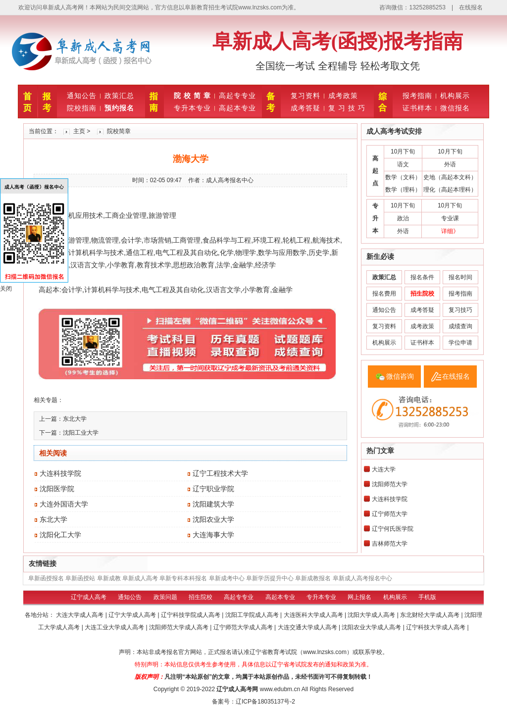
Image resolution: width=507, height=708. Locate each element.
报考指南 (417, 96)
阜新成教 (109, 578)
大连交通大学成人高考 (308, 627)
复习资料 (305, 96)
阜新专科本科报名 (183, 578)
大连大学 (384, 469)
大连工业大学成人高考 (115, 627)
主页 (79, 131)
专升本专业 (192, 108)
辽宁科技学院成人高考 (191, 614)
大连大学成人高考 (80, 614)
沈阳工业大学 (81, 432)
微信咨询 (400, 376)
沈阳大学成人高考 (372, 614)
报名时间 (460, 277)
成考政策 (343, 96)
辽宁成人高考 (88, 597)
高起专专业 (237, 96)
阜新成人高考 (140, 578)
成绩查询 (460, 326)
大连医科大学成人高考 (314, 614)
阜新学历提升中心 (270, 578)
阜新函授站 (80, 578)
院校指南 (82, 108)
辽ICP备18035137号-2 (265, 701)
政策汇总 (119, 96)
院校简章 (119, 131)
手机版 (427, 597)
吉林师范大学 (389, 543)
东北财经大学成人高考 (430, 614)
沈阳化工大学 (60, 535)
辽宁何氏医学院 (392, 528)
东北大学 (75, 418)
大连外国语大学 (64, 504)
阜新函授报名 (46, 578)
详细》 (450, 231)
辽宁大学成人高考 (132, 614)
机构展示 (455, 96)
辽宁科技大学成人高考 (436, 627)
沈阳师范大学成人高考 (179, 627)
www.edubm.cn (280, 689)
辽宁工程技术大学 (220, 473)
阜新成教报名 (313, 578)
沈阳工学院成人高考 (252, 614)
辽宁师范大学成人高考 (243, 627)
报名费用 (384, 293)
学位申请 (460, 342)
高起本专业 (237, 108)
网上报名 (359, 597)
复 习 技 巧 (346, 108)
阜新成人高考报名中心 (362, 578)
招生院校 (200, 597)
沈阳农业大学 (213, 519)
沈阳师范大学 (389, 484)
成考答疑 (305, 108)
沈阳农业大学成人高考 (372, 627)
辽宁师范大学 (389, 513)
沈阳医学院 (57, 489)
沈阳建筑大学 (213, 504)
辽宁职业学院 (213, 489)
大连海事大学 (213, 535)
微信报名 (455, 108)
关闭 (6, 288)
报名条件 (422, 277)
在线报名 (471, 7)
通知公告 (82, 96)
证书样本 (417, 108)
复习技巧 (460, 309)
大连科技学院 (60, 473)
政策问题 (165, 597)
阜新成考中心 (227, 578)
